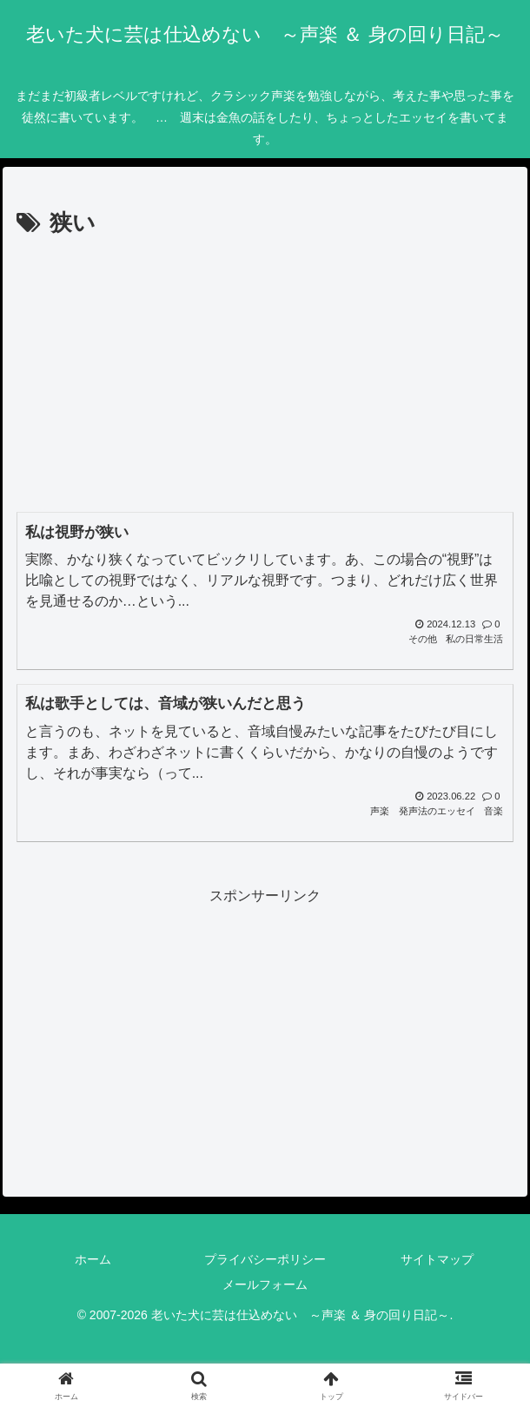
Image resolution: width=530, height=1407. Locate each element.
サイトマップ (437, 1259)
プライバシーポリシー (265, 1259)
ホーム (93, 1259)
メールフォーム (265, 1284)
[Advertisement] (265, 373)
